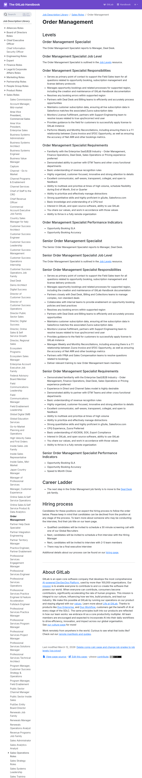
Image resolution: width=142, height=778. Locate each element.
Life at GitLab (110, 603)
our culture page (56, 624)
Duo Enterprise (65, 607)
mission (47, 586)
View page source (55, 656)
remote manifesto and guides (75, 634)
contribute (103, 656)
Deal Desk (126, 489)
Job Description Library (55, 14)
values (77, 603)
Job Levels (105, 62)
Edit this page (78, 656)
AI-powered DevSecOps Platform (61, 582)
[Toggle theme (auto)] (136, 4)
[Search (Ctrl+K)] (17, 14)
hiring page (112, 552)
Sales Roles (78, 14)
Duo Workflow (87, 607)
